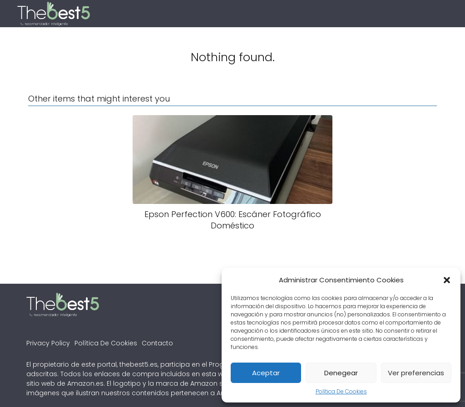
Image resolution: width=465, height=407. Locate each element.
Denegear (341, 373)
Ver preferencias (416, 373)
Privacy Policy (48, 343)
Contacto (157, 343)
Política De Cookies (341, 391)
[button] (446, 280)
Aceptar (266, 373)
